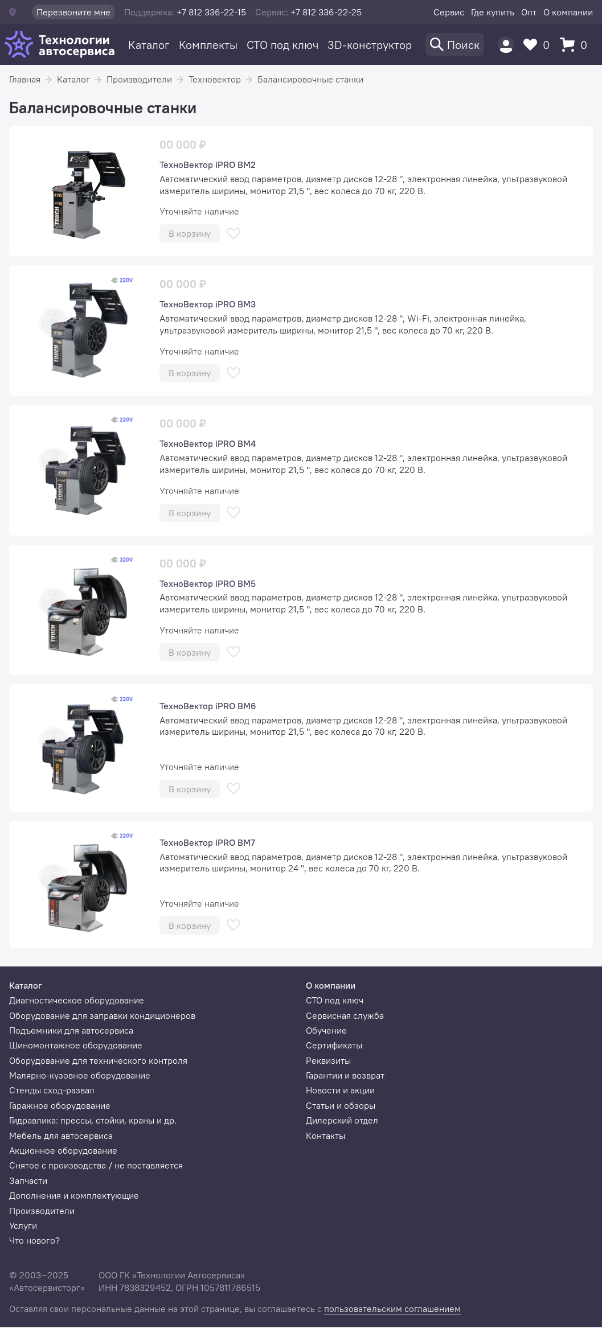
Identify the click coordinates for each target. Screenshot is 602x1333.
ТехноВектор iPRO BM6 (207, 705)
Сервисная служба (345, 1015)
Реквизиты (328, 1060)
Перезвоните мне (73, 12)
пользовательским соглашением (392, 1308)
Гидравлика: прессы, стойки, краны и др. (93, 1120)
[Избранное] (539, 44)
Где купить (492, 12)
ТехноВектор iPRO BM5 (207, 583)
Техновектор (215, 79)
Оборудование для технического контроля (98, 1060)
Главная (24, 79)
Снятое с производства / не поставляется (96, 1165)
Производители (139, 79)
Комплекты (208, 45)
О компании (568, 12)
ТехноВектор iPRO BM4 (207, 443)
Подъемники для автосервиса (71, 1030)
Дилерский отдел (342, 1120)
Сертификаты (334, 1045)
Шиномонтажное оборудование (75, 1045)
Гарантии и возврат (345, 1075)
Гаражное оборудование (59, 1105)
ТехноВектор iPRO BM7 (207, 842)
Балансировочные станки (310, 79)
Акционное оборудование (63, 1150)
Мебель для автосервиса (61, 1135)
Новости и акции (340, 1090)
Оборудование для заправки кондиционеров (102, 1015)
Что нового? (34, 1240)
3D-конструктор (369, 45)
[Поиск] (454, 44)
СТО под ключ (282, 45)
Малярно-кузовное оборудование (79, 1075)
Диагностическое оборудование (76, 1000)
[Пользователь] (506, 44)
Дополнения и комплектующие (74, 1195)
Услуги (23, 1225)
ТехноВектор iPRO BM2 (207, 164)
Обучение (326, 1030)
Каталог (149, 45)
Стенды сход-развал (52, 1090)
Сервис (448, 12)
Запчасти (28, 1180)
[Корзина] (576, 44)
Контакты (325, 1135)
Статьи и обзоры (340, 1105)
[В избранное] (233, 234)
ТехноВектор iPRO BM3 (207, 304)
